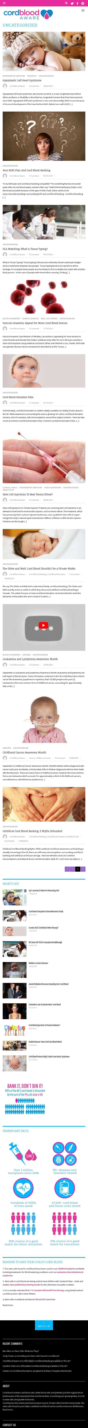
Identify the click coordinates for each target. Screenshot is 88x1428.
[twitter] (72, 3)
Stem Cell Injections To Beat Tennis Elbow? (28, 494)
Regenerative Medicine (14, 76)
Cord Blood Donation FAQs (18, 397)
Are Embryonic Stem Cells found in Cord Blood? (38, 1356)
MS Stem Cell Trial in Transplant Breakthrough (45, 942)
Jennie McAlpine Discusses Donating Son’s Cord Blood (48, 984)
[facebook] (77, 3)
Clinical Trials (10, 488)
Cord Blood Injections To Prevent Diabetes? (44, 1025)
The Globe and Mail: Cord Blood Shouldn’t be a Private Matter (39, 568)
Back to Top (44, 1326)
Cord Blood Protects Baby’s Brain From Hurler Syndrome (49, 1056)
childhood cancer (43, 758)
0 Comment (34, 86)
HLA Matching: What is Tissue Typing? (25, 248)
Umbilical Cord (72, 836)
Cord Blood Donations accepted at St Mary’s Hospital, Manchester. (42, 1371)
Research (31, 76)
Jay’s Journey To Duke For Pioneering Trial (44, 890)
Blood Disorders (11, 319)
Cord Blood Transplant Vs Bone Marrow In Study (46, 911)
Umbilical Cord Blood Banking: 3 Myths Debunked (32, 831)
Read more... (8, 1305)
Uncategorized (46, 76)
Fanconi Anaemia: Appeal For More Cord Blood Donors (35, 323)
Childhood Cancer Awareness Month (24, 752)
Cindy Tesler (8, 1356)
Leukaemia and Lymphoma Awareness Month (30, 659)
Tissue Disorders (52, 488)
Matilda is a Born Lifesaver (38, 963)
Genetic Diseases (30, 319)
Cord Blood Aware (17, 86)
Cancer (32, 758)
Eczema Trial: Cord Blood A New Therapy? (44, 927)
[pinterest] (83, 3)
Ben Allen (7, 1351)
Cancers (26, 655)
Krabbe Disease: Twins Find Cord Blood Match (45, 1041)
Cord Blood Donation (56, 574)
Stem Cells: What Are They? (26, 1351)
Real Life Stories (49, 319)
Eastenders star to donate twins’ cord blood (45, 1004)
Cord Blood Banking (37, 574)
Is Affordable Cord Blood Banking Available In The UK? (46, 1361)
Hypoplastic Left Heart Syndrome (22, 80)
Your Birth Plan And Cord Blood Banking (26, 170)
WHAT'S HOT (8, 490)
